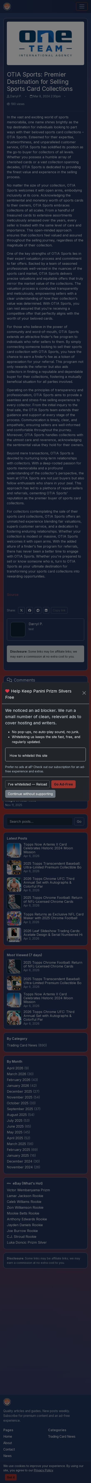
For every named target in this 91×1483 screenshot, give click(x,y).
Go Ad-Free (63, 784)
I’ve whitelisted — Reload (27, 784)
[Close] (84, 693)
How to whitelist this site (28, 755)
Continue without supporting (30, 794)
